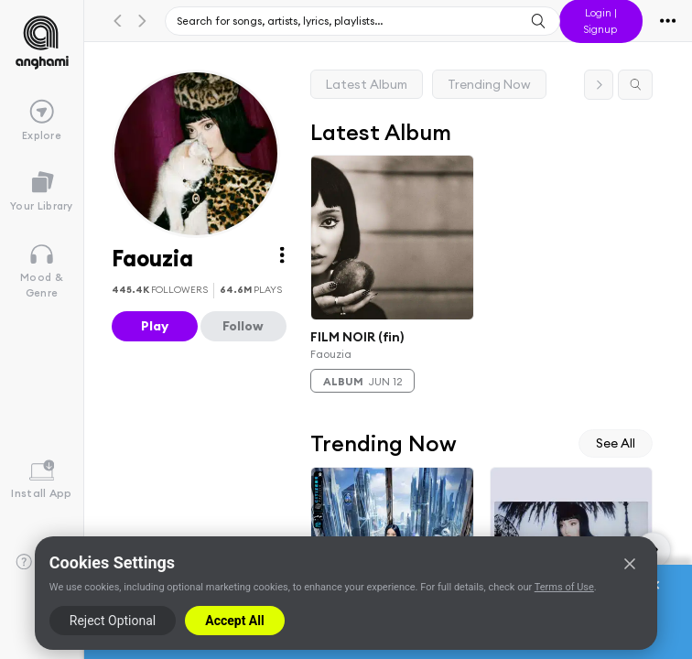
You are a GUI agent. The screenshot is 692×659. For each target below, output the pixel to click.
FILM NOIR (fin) (357, 336)
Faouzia (330, 354)
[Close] (630, 564)
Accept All (234, 620)
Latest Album (366, 84)
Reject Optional (113, 620)
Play (154, 326)
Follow (243, 326)
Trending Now (489, 84)
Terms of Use (564, 587)
